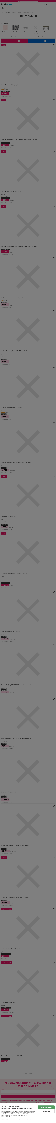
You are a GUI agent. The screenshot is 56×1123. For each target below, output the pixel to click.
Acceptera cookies (46, 1107)
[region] (28, 1113)
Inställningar (46, 1111)
